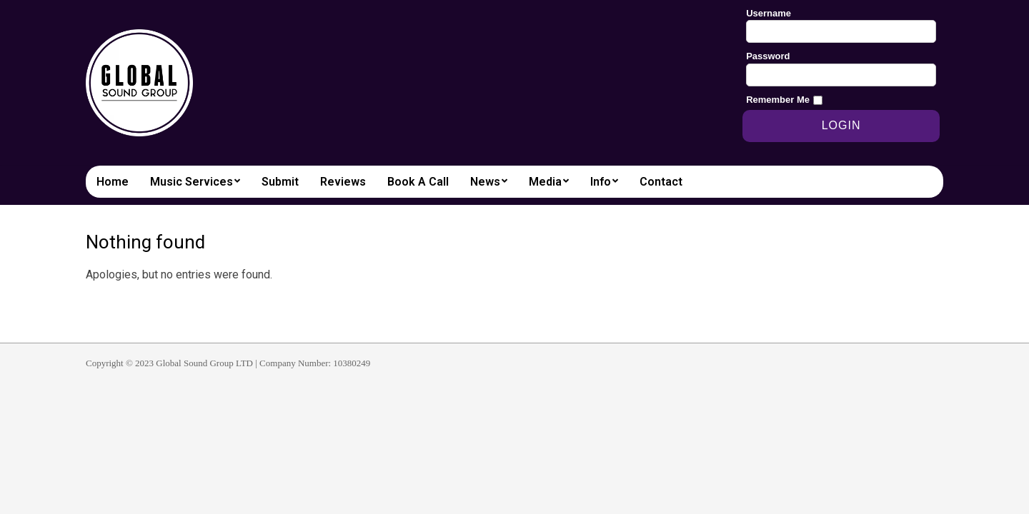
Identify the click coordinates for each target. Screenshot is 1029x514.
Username (768, 13)
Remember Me (778, 99)
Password (768, 56)
